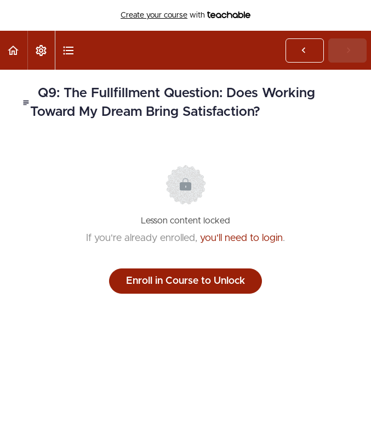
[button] (13, 50)
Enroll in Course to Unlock (185, 281)
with (185, 15)
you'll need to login (241, 238)
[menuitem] (41, 50)
